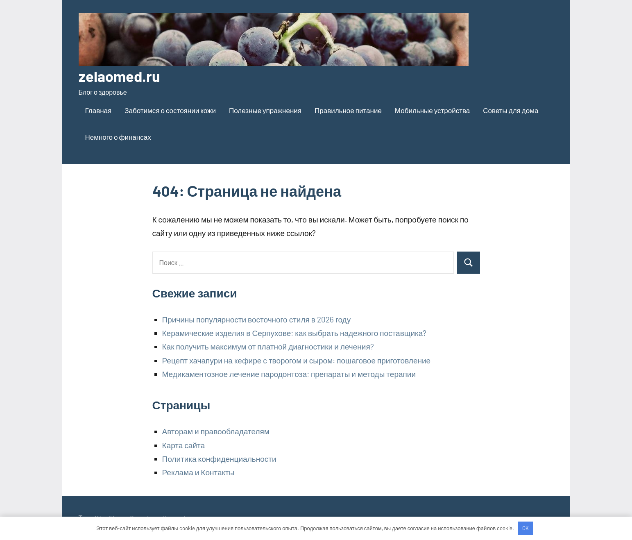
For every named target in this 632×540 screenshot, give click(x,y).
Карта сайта (183, 445)
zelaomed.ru (119, 76)
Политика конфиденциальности (219, 458)
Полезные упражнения (265, 110)
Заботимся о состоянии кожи (170, 110)
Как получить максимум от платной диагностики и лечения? (268, 346)
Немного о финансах (118, 137)
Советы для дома (510, 110)
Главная (98, 110)
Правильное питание (348, 110)
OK (525, 528)
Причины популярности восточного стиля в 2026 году (256, 319)
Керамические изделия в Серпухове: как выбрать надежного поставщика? (294, 333)
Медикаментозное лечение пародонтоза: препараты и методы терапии (289, 374)
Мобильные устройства (432, 110)
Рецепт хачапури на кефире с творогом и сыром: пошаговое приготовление (296, 360)
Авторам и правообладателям (216, 431)
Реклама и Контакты (198, 472)
